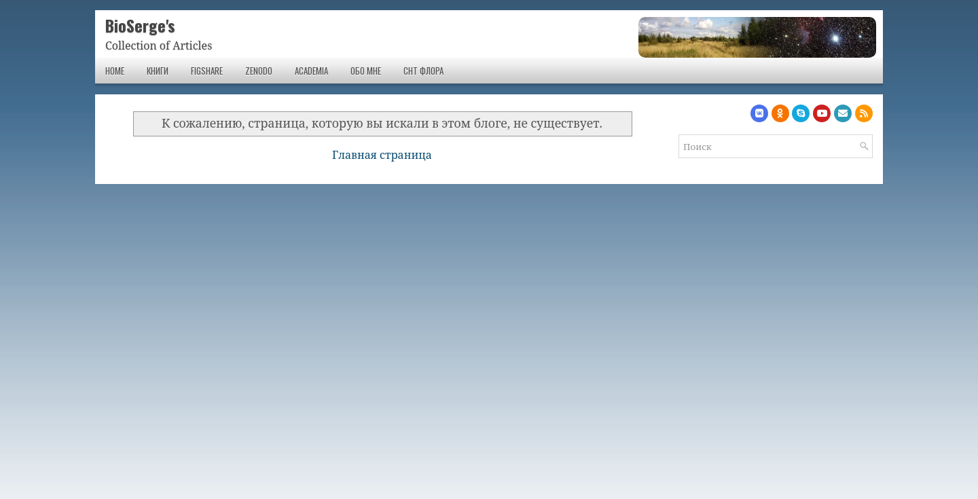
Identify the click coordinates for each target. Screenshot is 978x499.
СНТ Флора (423, 70)
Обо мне (365, 70)
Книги (157, 70)
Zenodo (258, 70)
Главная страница (382, 154)
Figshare (207, 70)
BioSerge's (140, 25)
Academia (311, 70)
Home (114, 70)
